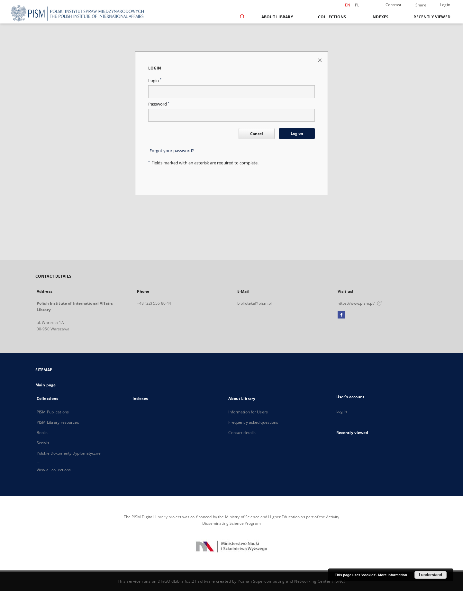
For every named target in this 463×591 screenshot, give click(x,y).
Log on (297, 133)
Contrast (394, 4)
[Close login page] (320, 60)
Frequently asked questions (253, 422)
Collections (332, 17)
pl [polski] (357, 5)
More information (392, 575)
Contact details (242, 432)
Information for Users (248, 412)
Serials (43, 443)
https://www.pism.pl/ (360, 303)
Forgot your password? (172, 150)
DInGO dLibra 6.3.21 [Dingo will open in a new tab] (177, 581)
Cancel (256, 133)
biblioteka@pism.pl (254, 303)
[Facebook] (341, 315)
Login (445, 4)
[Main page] (241, 17)
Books (42, 432)
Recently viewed (431, 17)
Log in (341, 411)
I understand (430, 575)
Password (158, 104)
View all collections (54, 470)
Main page (45, 385)
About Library (277, 17)
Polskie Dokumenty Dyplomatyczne (69, 453)
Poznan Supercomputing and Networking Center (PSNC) (291, 581)
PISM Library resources (58, 422)
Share (420, 5)
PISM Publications (53, 412)
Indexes (380, 17)
